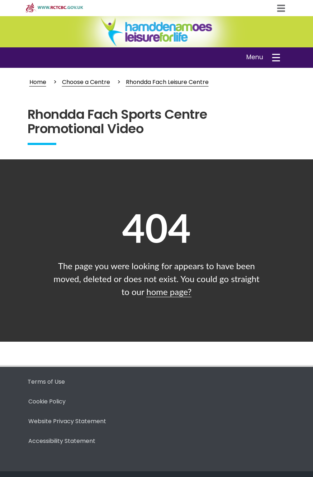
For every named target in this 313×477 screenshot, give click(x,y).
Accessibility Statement (61, 441)
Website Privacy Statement (67, 421)
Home (37, 82)
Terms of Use (46, 382)
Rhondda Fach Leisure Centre (167, 82)
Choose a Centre (86, 82)
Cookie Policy (47, 401)
